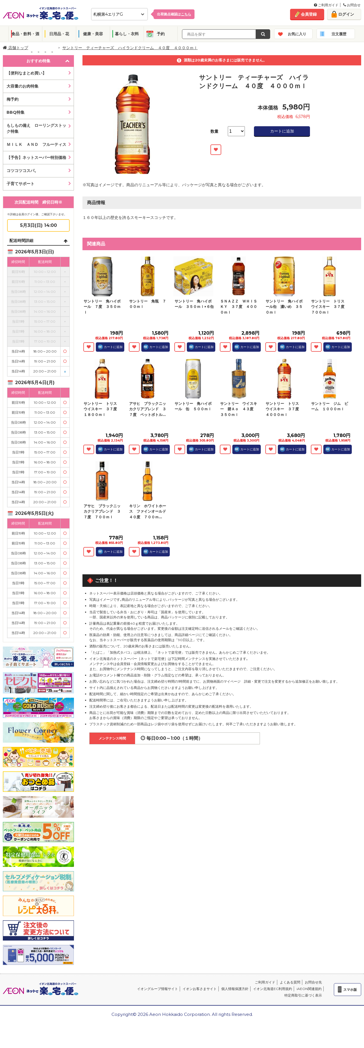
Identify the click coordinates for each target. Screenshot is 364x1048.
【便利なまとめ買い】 (26, 73)
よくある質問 (290, 982)
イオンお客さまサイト (200, 989)
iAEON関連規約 (309, 989)
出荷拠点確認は (174, 14)
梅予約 (12, 99)
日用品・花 (59, 33)
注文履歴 (339, 34)
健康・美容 (93, 33)
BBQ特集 (15, 112)
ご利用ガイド (326, 5)
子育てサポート (20, 183)
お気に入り (297, 34)
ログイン (346, 14)
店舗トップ (15, 47)
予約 (161, 33)
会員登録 (309, 14)
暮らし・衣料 (127, 33)
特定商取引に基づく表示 (303, 995)
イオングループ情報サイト (157, 989)
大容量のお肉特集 (22, 86)
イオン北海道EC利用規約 (272, 989)
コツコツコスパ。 (22, 170)
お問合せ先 (313, 982)
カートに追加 (282, 131)
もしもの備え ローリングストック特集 (36, 128)
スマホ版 (350, 989)
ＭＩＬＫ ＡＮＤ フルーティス (36, 144)
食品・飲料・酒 (25, 33)
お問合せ (352, 5)
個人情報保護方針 (235, 989)
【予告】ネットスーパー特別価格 (36, 157)
